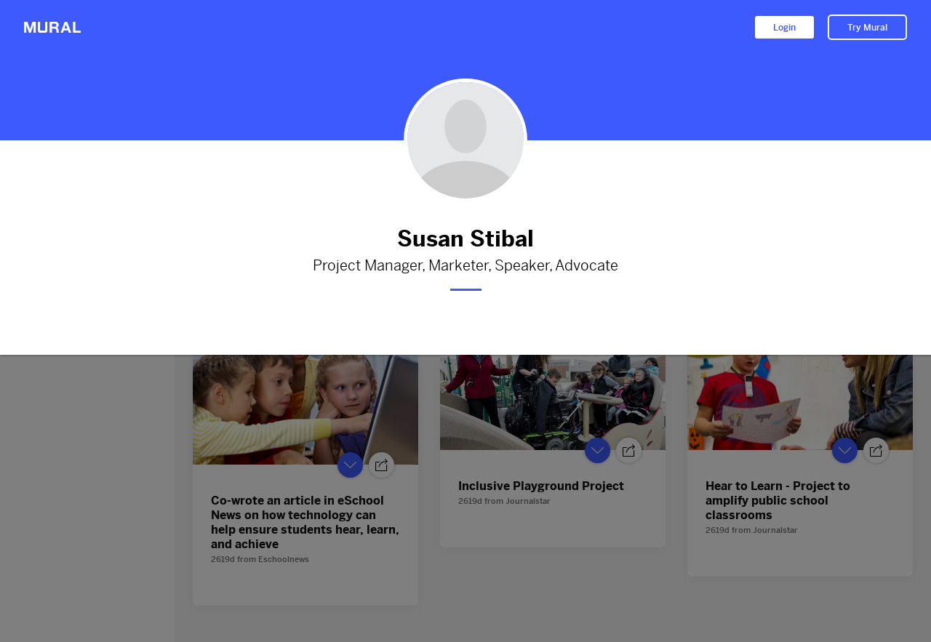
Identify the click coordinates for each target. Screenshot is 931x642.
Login (784, 27)
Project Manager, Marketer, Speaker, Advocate (465, 266)
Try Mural (867, 27)
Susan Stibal (465, 238)
